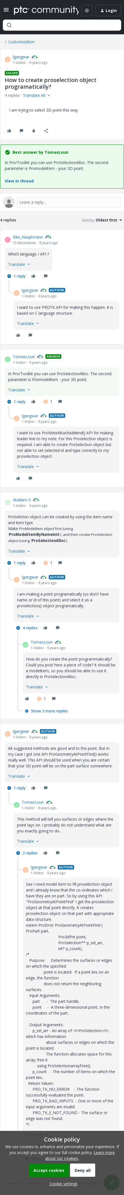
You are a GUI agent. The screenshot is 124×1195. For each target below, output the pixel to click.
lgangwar (21, 56)
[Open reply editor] (62, 202)
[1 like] (47, 401)
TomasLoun (24, 356)
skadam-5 (22, 499)
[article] (62, 257)
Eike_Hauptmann (28, 237)
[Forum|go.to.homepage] (42, 10)
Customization (21, 41)
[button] (6, 11)
